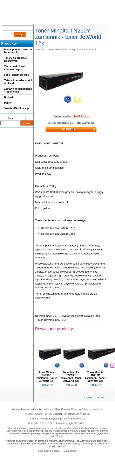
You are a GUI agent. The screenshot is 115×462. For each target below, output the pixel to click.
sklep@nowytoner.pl (51, 418)
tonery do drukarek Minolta (82, 49)
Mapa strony (70, 450)
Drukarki (9, 97)
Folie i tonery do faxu (16, 74)
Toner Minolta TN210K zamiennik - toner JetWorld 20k (71, 376)
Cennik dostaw (25, 21)
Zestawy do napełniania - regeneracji (18, 90)
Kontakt (70, 21)
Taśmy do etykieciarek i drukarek (18, 82)
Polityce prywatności (92, 409)
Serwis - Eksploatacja (16, 108)
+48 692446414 (76, 418)
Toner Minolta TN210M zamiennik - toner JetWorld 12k (95, 376)
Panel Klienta (49, 21)
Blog (6, 21)
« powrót (88, 397)
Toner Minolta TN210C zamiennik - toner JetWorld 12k (46, 376)
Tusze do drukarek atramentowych (15, 68)
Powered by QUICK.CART (70, 423)
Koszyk (93, 3)
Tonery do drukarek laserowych (15, 59)
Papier (8, 102)
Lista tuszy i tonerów (49, 450)
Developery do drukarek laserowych (18, 51)
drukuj (100, 397)
